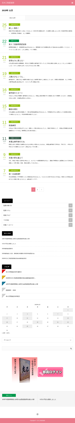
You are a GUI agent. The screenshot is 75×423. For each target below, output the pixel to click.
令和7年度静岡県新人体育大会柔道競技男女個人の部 (16, 238)
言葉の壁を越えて (16, 158)
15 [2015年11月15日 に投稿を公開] (68, 318)
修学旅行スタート (16, 93)
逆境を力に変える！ (17, 61)
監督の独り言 (14, 24)
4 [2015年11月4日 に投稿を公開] (27, 314)
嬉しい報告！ (14, 28)
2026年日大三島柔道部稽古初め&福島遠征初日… (21, 278)
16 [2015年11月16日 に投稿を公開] (7, 322)
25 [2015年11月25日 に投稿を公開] (27, 326)
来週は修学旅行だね (17, 142)
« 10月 (3, 333)
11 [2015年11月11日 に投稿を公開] (27, 318)
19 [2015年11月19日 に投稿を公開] (37, 322)
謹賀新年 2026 (11, 290)
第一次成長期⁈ (14, 174)
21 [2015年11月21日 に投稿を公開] (57, 322)
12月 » (8, 333)
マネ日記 (38, 220)
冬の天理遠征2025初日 (13, 296)
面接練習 (12, 125)
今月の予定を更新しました (9, 243)
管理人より (46, 395)
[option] (19, 399)
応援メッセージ (15, 138)
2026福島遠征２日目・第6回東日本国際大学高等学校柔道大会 (18, 253)
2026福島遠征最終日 (7, 248)
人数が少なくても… (17, 77)
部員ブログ (38, 215)
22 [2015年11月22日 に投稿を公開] (68, 322)
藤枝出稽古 (13, 109)
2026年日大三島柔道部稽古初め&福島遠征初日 (14, 258)
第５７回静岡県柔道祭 (17, 44)
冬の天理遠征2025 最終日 (14, 272)
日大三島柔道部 (8, 3)
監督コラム (14, 40)
